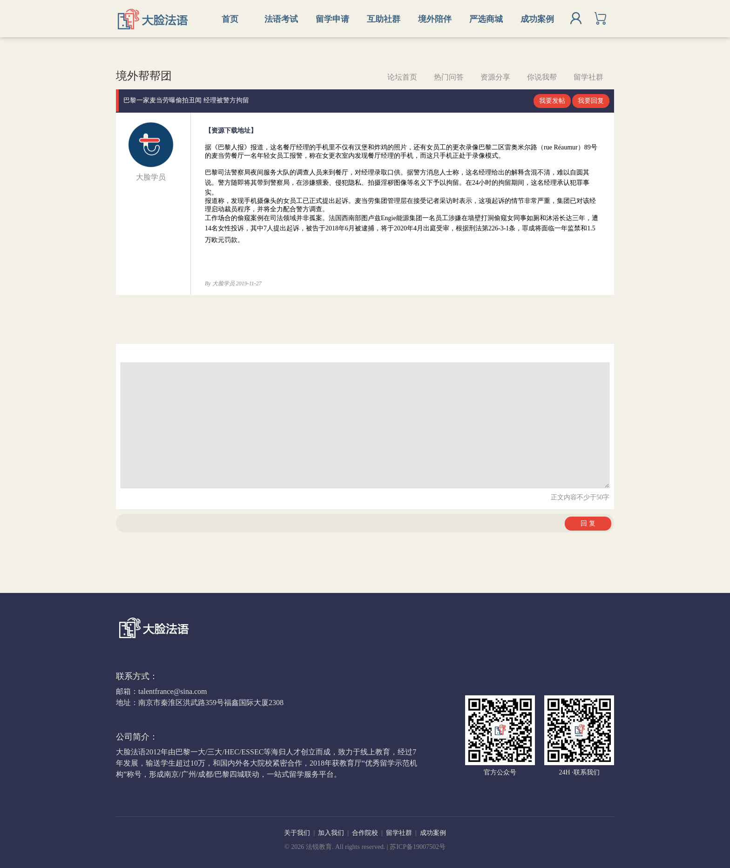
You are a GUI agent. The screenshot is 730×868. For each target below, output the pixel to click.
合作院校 (365, 832)
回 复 (588, 523)
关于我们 (297, 832)
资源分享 (495, 77)
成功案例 (537, 19)
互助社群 (383, 19)
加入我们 (331, 832)
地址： (127, 703)
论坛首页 (402, 77)
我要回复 (591, 100)
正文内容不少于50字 (580, 497)
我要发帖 (552, 100)
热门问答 (449, 77)
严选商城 (486, 19)
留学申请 (332, 19)
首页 (230, 19)
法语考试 (281, 19)
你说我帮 (542, 77)
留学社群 (588, 77)
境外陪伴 (435, 19)
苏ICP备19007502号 (418, 846)
